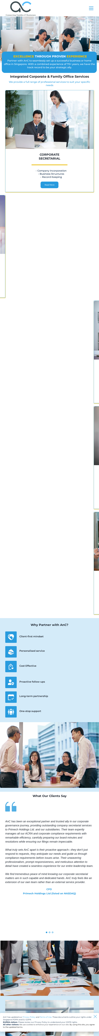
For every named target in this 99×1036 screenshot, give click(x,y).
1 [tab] (46, 932)
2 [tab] (49, 932)
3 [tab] (52, 932)
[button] (91, 8)
